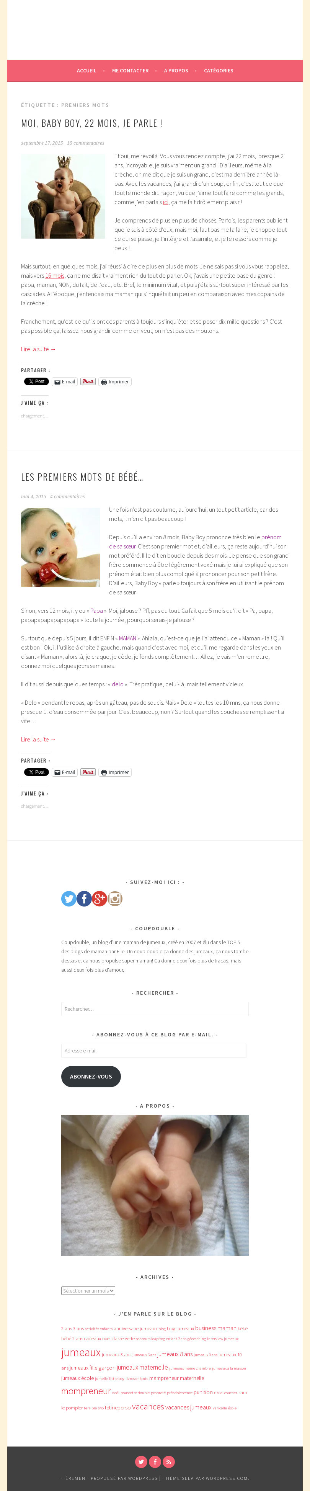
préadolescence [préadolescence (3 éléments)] (180, 1392)
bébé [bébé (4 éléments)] (243, 1328)
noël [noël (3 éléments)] (115, 1392)
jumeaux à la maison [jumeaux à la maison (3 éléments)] (229, 1368)
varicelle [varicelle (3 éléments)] (220, 1408)
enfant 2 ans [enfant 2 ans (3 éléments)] (176, 1338)
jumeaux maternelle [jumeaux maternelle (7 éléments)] (142, 1367)
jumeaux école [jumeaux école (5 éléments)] (77, 1378)
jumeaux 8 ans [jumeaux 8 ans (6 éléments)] (175, 1354)
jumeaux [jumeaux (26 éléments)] (81, 1352)
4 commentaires (67, 496)
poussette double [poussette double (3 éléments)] (135, 1392)
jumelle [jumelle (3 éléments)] (101, 1378)
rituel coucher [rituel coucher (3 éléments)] (225, 1392)
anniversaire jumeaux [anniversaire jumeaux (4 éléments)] (135, 1328)
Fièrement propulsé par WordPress (109, 1478)
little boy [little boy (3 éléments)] (116, 1378)
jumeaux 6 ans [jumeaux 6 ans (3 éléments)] (144, 1354)
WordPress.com (227, 1478)
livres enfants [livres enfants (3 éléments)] (137, 1378)
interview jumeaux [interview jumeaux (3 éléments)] (222, 1338)
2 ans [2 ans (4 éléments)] (66, 1328)
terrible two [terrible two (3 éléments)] (94, 1408)
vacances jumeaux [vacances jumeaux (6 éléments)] (188, 1407)
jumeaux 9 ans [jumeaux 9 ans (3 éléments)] (205, 1354)
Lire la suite (38, 349)
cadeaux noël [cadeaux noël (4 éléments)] (97, 1338)
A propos (176, 70)
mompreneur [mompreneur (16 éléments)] (86, 1391)
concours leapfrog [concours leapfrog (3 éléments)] (150, 1338)
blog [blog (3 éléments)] (162, 1328)
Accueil (86, 70)
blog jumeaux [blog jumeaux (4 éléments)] (180, 1328)
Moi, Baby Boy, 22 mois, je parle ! (92, 122)
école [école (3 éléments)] (232, 1408)
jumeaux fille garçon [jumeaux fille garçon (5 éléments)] (93, 1367)
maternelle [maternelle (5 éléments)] (192, 1378)
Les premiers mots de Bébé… (82, 476)
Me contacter (130, 70)
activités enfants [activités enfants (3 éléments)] (99, 1328)
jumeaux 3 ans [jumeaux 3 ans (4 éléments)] (116, 1354)
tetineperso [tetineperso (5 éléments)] (118, 1407)
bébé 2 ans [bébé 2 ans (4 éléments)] (72, 1338)
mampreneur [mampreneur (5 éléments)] (164, 1378)
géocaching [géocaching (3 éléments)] (197, 1338)
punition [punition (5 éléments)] (203, 1392)
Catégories (218, 70)
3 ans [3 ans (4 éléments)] (78, 1328)
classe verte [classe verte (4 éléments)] (123, 1338)
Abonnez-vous (91, 1076)
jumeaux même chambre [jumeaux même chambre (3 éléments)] (190, 1368)
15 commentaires (85, 143)
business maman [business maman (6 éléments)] (216, 1328)
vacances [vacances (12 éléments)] (148, 1406)
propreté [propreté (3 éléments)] (158, 1392)
